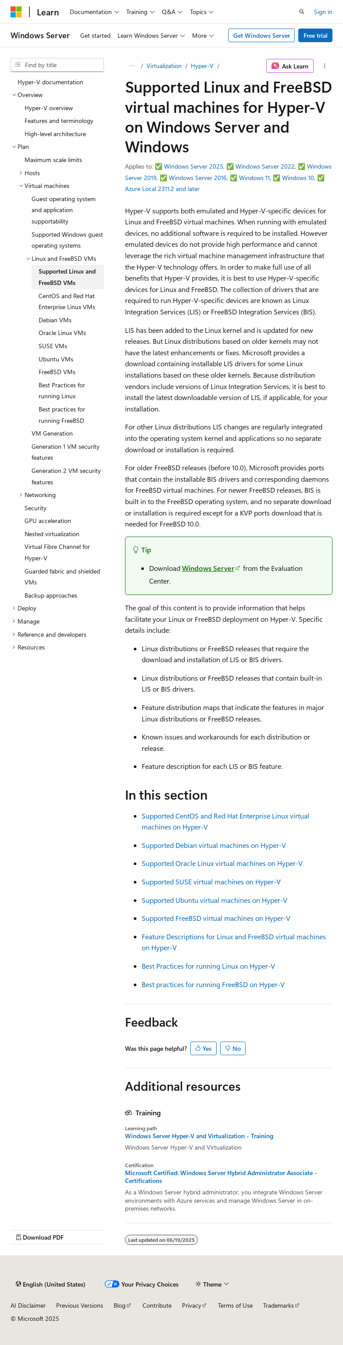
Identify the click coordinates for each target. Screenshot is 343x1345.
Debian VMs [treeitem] (55, 320)
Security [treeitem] (35, 508)
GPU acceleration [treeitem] (48, 520)
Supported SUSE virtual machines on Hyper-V (211, 881)
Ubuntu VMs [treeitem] (56, 359)
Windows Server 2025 (193, 166)
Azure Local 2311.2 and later (162, 188)
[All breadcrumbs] (132, 66)
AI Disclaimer (28, 1305)
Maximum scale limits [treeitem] (53, 159)
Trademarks (278, 1305)
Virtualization (164, 65)
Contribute (157, 1305)
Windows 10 (298, 177)
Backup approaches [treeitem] (51, 595)
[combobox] (57, 65)
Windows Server (208, 568)
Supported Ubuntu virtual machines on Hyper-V (214, 900)
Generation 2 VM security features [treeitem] (66, 476)
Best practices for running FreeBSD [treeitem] (62, 415)
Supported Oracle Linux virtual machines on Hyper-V (222, 863)
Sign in (323, 11)
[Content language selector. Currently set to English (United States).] (51, 1284)
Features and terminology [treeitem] (59, 120)
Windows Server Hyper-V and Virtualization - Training (199, 1136)
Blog (119, 1305)
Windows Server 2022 (265, 166)
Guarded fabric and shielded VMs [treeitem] (62, 577)
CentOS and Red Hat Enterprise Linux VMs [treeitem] (67, 301)
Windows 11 (254, 177)
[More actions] (324, 66)
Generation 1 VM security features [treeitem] (66, 452)
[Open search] (302, 12)
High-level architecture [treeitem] (55, 134)
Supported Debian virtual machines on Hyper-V (214, 845)
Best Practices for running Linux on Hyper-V (208, 965)
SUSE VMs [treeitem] (53, 346)
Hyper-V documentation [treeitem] (50, 82)
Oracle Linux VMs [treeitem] (62, 332)
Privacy (191, 1305)
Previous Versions (79, 1305)
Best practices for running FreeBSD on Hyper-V (213, 984)
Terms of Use (235, 1305)
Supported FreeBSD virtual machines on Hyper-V (216, 918)
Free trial (316, 35)
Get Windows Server (261, 35)
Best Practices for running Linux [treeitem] (62, 390)
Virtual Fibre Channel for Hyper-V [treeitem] (57, 552)
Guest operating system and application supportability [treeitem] (64, 210)
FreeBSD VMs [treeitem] (57, 372)
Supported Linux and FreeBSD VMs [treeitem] (67, 277)
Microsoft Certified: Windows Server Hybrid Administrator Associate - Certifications (221, 1177)
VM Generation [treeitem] (52, 433)
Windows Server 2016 (198, 177)
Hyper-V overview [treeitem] (49, 108)
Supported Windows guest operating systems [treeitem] (67, 240)
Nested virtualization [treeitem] (52, 534)
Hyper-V (202, 65)
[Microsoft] (16, 12)
